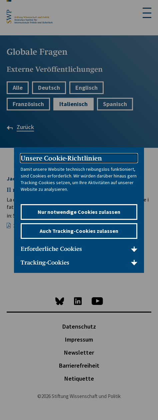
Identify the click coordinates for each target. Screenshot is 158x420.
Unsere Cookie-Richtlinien (61, 158)
